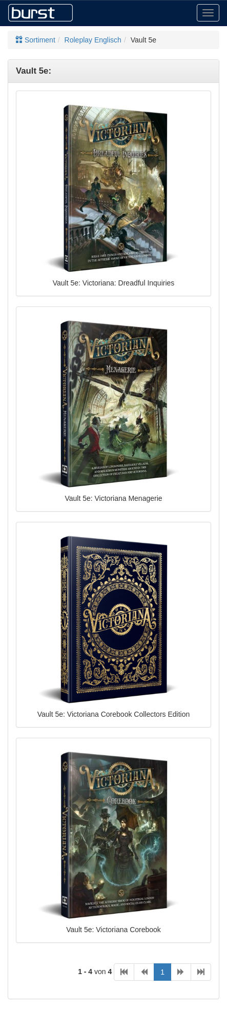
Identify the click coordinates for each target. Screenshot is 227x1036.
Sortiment (35, 40)
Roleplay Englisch (93, 40)
